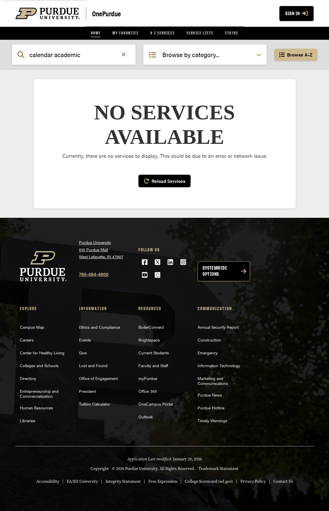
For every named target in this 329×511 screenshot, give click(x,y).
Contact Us (283, 480)
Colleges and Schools (39, 364)
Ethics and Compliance (99, 326)
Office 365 (147, 390)
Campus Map (32, 326)
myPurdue (147, 377)
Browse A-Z (295, 54)
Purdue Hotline (211, 407)
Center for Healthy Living (42, 352)
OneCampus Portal (155, 403)
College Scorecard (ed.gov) (209, 480)
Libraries (27, 420)
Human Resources (36, 407)
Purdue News (210, 394)
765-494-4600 (93, 273)
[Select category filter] (205, 54)
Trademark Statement (218, 468)
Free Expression (162, 480)
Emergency (208, 352)
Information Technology (219, 364)
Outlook (145, 416)
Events (85, 339)
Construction (209, 339)
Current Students (153, 352)
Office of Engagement (98, 377)
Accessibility (47, 480)
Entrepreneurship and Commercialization (39, 392)
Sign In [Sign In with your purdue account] (296, 13)
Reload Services (164, 180)
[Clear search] (123, 54)
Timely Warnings (212, 420)
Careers (27, 339)
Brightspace (149, 339)
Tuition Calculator (94, 403)
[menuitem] (96, 33)
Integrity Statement (123, 480)
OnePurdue (106, 13)
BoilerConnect (151, 326)
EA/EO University (82, 480)
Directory (28, 377)
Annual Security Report (218, 326)
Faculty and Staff (153, 364)
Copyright (100, 468)
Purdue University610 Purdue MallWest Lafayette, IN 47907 (101, 249)
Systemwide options (215, 270)
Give (83, 352)
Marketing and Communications (213, 379)
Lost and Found (93, 364)
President (87, 390)
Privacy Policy (253, 480)
